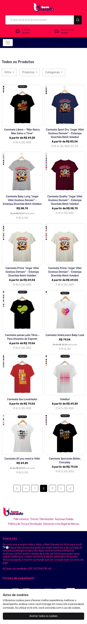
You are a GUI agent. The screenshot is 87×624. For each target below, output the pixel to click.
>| (70, 488)
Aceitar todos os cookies (43, 616)
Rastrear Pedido (64, 519)
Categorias (52, 72)
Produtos (28, 72)
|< (17, 488)
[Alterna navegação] (8, 42)
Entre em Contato (23, 31)
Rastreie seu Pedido (64, 31)
